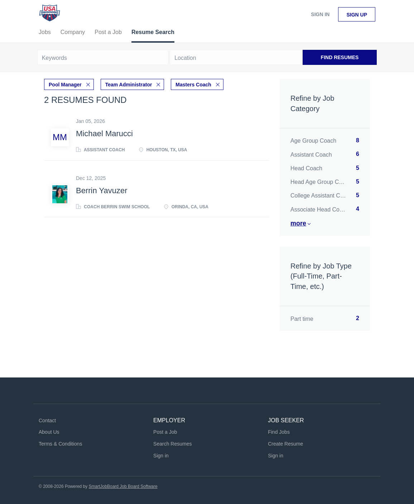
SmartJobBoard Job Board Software (123, 486)
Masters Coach (193, 84)
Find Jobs (279, 432)
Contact (47, 420)
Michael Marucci (104, 133)
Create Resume (285, 444)
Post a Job (165, 432)
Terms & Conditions (60, 444)
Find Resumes (340, 57)
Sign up (356, 15)
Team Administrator (128, 84)
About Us (49, 432)
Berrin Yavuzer (101, 190)
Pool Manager (65, 84)
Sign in (320, 14)
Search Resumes (172, 444)
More (298, 223)
